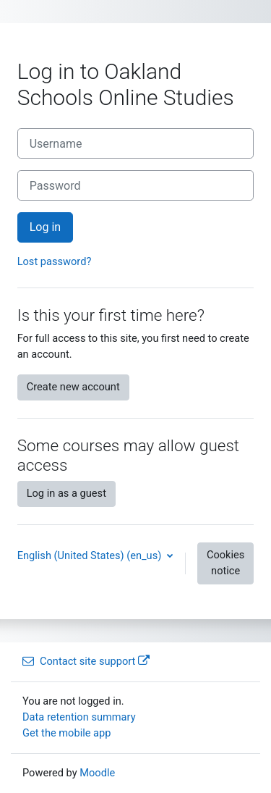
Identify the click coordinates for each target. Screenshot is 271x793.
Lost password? (54, 261)
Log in (45, 227)
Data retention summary (79, 716)
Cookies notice (225, 562)
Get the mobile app (66, 732)
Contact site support (86, 661)
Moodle (97, 772)
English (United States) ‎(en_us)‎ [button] (90, 555)
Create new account (73, 386)
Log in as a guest (66, 493)
